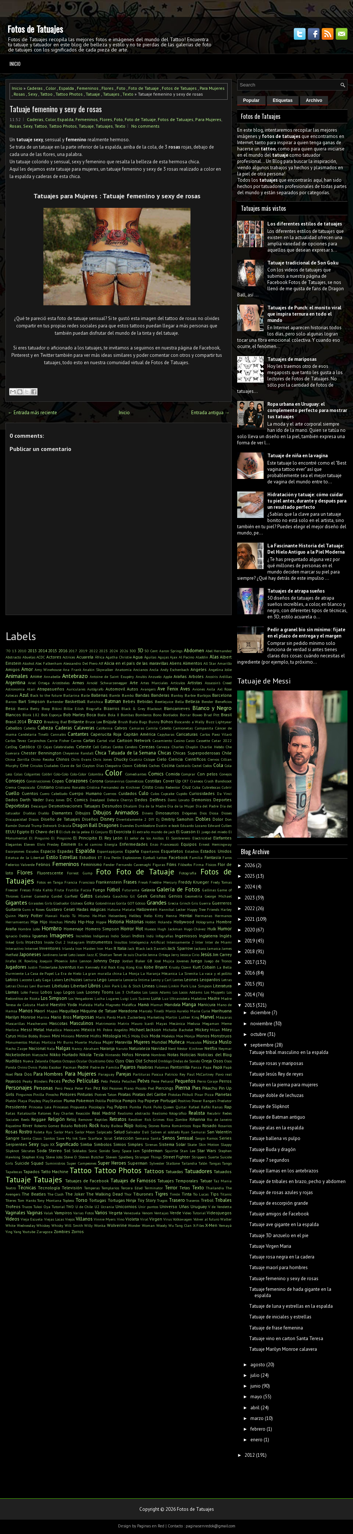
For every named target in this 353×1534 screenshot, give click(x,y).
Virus (167, 1219)
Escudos (32, 851)
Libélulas (60, 985)
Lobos (46, 992)
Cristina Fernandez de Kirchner (113, 787)
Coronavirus (114, 781)
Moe (179, 1035)
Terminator (154, 1187)
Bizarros (112, 708)
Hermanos (223, 915)
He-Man (99, 915)
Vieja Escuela (32, 1219)
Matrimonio (105, 1023)
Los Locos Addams (187, 992)
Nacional (37, 1048)
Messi (26, 1029)
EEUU (11, 831)
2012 (250, 1455)
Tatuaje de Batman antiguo (277, 1117)
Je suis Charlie (135, 954)
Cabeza (45, 728)
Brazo (35, 721)
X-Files (198, 1225)
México (88, 1029)
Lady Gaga (42, 979)
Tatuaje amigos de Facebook (279, 1214)
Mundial (159, 1042)
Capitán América (140, 734)
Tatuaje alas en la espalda (276, 1128)
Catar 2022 (222, 740)
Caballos (14, 728)
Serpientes (16, 1144)
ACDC (40, 657)
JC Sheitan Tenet (108, 954)
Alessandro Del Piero (80, 663)
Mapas (52, 1010)
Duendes (127, 825)
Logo (57, 992)
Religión (56, 1119)
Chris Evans (81, 759)
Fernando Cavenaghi (133, 864)
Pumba (135, 1106)
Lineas (148, 985)
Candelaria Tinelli (33, 734)
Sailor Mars (64, 1131)
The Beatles (34, 1194)
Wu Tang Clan (180, 1225)
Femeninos (88, 88)
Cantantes (78, 734)
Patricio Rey (175, 1074)
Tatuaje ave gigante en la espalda (284, 1224)
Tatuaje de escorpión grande (278, 1203)
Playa (22, 1100)
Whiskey (43, 1225)
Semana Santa (148, 1138)
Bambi (114, 695)
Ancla (153, 669)
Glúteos (77, 903)
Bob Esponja (51, 714)
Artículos (178, 682)
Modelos (168, 1035)
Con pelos (207, 774)
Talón (203, 1163)
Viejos (70, 1219)
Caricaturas (187, 734)
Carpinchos (37, 740)
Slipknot (12, 1150)
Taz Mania (223, 1180)
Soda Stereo (49, 1150)
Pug (110, 1106)
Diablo (43, 813)
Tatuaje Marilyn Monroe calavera (283, 1349)
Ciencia (175, 759)
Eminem (68, 844)
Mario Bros (61, 1017)
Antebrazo (75, 675)
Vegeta (115, 1212)
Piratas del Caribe (149, 1094)
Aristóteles (60, 682)
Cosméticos (134, 781)
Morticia (49, 1042)
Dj (158, 819)
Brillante (76, 721)
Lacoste (25, 979)
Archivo (314, 100)
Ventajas (161, 1212)
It (115, 948)
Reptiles (101, 1119)
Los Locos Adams (156, 992)
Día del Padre (207, 806)
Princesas (60, 1106)
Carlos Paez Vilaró (216, 734)
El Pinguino (39, 838)
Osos (218, 1060)
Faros (227, 857)
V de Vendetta (220, 1206)
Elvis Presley (48, 844)
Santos (49, 1138)
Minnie (82, 1035)
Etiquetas (283, 100)
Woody (161, 1225)
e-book (173, 825)
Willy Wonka (95, 1225)
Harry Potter (30, 915)
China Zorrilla (17, 759)
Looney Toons (100, 992)
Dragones (109, 825)
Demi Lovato (178, 799)
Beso (10, 708)
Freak (143, 882)
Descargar (39, 806)
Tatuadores (198, 1171)
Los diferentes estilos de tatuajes (304, 224)
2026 (124, 650)
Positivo (184, 1100)
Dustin (161, 825)
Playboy (34, 1100)
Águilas (150, 657)
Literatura (222, 985)
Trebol (207, 1200)
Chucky (121, 759)
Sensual (185, 1138)
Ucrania (107, 1206)
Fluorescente (50, 873)
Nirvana (142, 1054)
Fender (109, 864)
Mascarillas (15, 1023)
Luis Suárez (140, 998)
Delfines (158, 799)
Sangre (12, 1138)
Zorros (77, 1231)
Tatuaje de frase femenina (276, 1328)
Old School (146, 1060)
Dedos (141, 799)
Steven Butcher (91, 1157)
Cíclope (149, 759)
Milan (215, 1029)
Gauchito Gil (124, 896)
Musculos (194, 1042)
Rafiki (206, 1106)
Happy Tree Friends (203, 909)
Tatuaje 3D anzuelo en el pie (279, 1235)
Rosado (209, 1125)
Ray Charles (63, 1113)
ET (100, 857)
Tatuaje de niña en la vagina (297, 455)
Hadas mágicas (91, 909)
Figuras (159, 864)
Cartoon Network (134, 740)
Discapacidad (16, 819)
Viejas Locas (54, 1219)
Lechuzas (73, 979)
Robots (81, 1125)
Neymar (225, 1048)
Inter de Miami (218, 942)
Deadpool (97, 799)
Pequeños (185, 1081)
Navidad (159, 1048)
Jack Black (136, 948)
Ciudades (51, 765)
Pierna (182, 1087)
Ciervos (213, 759)
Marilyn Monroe (21, 1017)
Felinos (43, 864)
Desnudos (112, 806)
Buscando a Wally (189, 721)
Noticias (188, 1054)
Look (80, 992)
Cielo (162, 759)
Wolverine (117, 1225)
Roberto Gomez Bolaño (53, 1125)
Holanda (165, 921)
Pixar (199, 1094)
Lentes (177, 979)
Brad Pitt (212, 714)
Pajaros (128, 1067)
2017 (72, 650)
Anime (36, 676)
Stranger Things (148, 1157)
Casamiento (162, 740)
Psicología (97, 1106)
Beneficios (223, 701)
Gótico (140, 903)
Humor (225, 929)
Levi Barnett (39, 985)
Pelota (115, 1081)
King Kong (126, 967)
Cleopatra (113, 765)
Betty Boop (40, 708)
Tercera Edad (132, 1187)
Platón (11, 1100)
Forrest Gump (79, 873)
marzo (257, 1418)
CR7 (185, 781)
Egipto (23, 831)
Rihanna (197, 1119)
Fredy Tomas (221, 882)
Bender (207, 701)
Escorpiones (15, 851)
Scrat (108, 1138)
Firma (198, 864)
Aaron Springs (171, 650)
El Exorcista (120, 831)
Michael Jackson (145, 1029)
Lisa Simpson (200, 985)
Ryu (49, 1131)
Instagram (76, 942)
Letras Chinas (17, 985)
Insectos (33, 942)
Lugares (112, 998)
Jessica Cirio (189, 954)
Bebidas (145, 701)
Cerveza (163, 746)
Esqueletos (172, 851)
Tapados (31, 1171)
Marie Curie (200, 1010)
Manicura (206, 1004)
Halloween (146, 909)
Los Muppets (214, 992)
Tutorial (58, 1206)
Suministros (55, 1163)
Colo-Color (78, 774)
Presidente (16, 1106)
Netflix (210, 1048)
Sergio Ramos (206, 1138)
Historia (116, 922)
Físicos (211, 864)
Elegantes (14, 844)
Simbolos (103, 1144)
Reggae (38, 1119)
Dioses (226, 813)
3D (140, 650)
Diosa (213, 813)
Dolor (218, 819)
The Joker (74, 1194)
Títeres (11, 1200)
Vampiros (63, 1212)
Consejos (15, 781)
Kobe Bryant (155, 967)
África (99, 657)
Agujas (163, 657)
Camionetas (183, 728)
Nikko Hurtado (64, 1054)
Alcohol (28, 663)
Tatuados (223, 1171)
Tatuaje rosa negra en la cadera (281, 1257)
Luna (156, 998)
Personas (43, 1088)
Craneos (196, 781)
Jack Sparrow (180, 948)
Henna (171, 915)
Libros (94, 986)
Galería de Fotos (178, 889)
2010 (22, 650)
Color (51, 88)
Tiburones (143, 1194)
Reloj (71, 1119)
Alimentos (192, 663)
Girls (48, 903)
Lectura (89, 979)
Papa (207, 1067)
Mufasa (95, 1042)
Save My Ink (67, 1138)
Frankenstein (109, 882)
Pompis (129, 1100)
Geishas (158, 896)
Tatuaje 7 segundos (269, 1160)
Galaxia (148, 889)
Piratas (124, 1094)
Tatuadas (174, 1171)
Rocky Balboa (111, 1125)
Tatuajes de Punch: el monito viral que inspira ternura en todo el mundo (304, 314)
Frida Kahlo (42, 889)
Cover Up (172, 781)
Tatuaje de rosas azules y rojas (281, 1192)
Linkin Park (178, 985)
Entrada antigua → (210, 412)
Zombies (62, 1231)
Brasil (226, 714)
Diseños (90, 819)
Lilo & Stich (131, 985)
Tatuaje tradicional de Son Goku (302, 263)
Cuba (196, 787)
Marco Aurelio (177, 1010)
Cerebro (131, 746)
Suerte (213, 1157)
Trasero (177, 1200)
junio (255, 1386)
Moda (155, 1035)
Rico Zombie (177, 1119)
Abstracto (13, 657)
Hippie (101, 921)
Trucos (27, 1206)
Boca (91, 714)
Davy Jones (55, 799)
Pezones (115, 1088)
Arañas (180, 676)
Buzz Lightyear (219, 721)
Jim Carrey (222, 954)
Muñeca (176, 1042)
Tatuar (206, 1180)
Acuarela (84, 657)
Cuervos (110, 793)
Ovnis (32, 1067)
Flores (107, 88)
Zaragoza (44, 1231)
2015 (52, 650)
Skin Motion (209, 1144)
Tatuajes (111, 94)
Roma (165, 1125)
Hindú (70, 921)
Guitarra (13, 909)
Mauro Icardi (142, 1023)
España (132, 851)
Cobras (140, 765)
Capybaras (165, 734)
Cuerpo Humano (85, 793)
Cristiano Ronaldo (70, 787)
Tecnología (49, 1187)
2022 (93, 650)
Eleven (29, 844)
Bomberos (143, 714)
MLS (126, 1035)
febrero (257, 1429)
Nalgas (63, 1048)
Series (225, 1138)
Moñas (34, 1042)
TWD (70, 1206)
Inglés (226, 935)
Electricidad (201, 838)
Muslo (225, 1042)
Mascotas (58, 1023)
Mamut (156, 1004)
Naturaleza (139, 1048)
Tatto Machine (54, 1171)
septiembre (262, 1045)
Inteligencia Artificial (147, 942)
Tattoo (46, 94)
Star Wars (206, 1150)
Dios (203, 813)
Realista (197, 1113)
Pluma (69, 1100)
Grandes (157, 902)
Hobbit (150, 921)
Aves (185, 689)
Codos (207, 765)
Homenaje (73, 928)
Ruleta (38, 1131)
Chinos (62, 759)
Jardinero (50, 954)
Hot (139, 929)
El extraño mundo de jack (153, 831)
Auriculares (76, 689)
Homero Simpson (102, 928)
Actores (53, 657)
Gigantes (16, 902)
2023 (103, 650)
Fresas (25, 889)
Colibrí (47, 774)
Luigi (124, 998)
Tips (214, 1194)
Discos (34, 819)
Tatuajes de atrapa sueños (296, 591)
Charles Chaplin (185, 746)
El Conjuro (99, 831)
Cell (96, 746)
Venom (147, 1212)
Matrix (123, 1023)
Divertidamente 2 (131, 819)
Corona (96, 781)
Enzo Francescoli (164, 844)
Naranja (107, 1048)
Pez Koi (100, 1088)
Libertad (79, 985)
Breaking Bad (55, 721)
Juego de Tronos (218, 960)
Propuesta (78, 1106)
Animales (17, 675)
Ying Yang (13, 1231)
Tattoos (154, 1171)
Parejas (123, 1074)
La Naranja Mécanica (158, 973)
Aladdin (202, 657)
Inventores (50, 948)
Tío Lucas (200, 1194)
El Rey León (110, 838)
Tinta (187, 1194)
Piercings (165, 1088)
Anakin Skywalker (98, 669)
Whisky (57, 1225)
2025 (250, 876)
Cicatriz (135, 759)
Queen (168, 1106)
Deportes (222, 799)
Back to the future (46, 695)
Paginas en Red (150, 1525)
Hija (34, 921)
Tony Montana (49, 1200)
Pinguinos (24, 1094)
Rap (228, 1106)
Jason (80, 954)
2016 (62, 650)
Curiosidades (202, 793)
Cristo (147, 787)
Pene (155, 1081)
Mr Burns (65, 1042)
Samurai (198, 1131)
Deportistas (17, 806)
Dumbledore (145, 825)
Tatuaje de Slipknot (269, 1106)
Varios (101, 1213)
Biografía (93, 708)
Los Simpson (54, 998)
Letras (226, 979)
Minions (67, 1035)
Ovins (22, 1067)
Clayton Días (93, 765)
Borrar (185, 714)
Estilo (52, 857)
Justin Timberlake (42, 967)
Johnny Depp (107, 960)
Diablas (29, 813)
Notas (173, 1054)
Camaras (136, 728)
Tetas (184, 1187)
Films (171, 864)
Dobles (203, 819)
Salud (119, 1131)
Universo (168, 1206)
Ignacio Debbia (18, 935)
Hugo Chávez (195, 928)
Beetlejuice (164, 701)
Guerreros (222, 903)
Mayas (161, 1023)
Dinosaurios (167, 813)
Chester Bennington (41, 753)
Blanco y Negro (212, 707)
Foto (121, 88)
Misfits (95, 1035)
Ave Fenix (167, 689)
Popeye (152, 1100)
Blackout (154, 708)
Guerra (205, 903)
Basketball (75, 701)
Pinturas (85, 1094)
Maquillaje (69, 1010)
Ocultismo (97, 1060)
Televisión (72, 1187)
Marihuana (221, 1010)
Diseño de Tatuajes (61, 819)
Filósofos (185, 864)
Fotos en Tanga (50, 882)
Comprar (188, 774)
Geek (142, 896)
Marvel (207, 1017)
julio (255, 1375)
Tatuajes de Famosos (133, 1181)
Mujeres (142, 1042)
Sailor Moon (85, 1131)
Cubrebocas (211, 787)
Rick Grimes (155, 1119)
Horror (127, 929)
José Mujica (164, 960)
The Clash (55, 1194)
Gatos (86, 896)
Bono (157, 714)
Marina (43, 1017)
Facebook (178, 857)
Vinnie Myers (104, 1219)
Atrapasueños (50, 689)
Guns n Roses (33, 909)
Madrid (43, 1004)
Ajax (173, 657)
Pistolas (174, 1094)
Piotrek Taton (106, 1094)
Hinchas (56, 921)
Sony (116, 1150)
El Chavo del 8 (44, 831)
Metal (38, 1029)
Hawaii (51, 915)
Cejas (47, 746)
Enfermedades (134, 844)
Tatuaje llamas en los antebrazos (283, 1171)
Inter (199, 942)
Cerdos (118, 746)
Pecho (68, 1081)
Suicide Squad (29, 1163)
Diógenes (189, 813)
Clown (127, 765)
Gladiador (61, 903)
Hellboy (135, 915)
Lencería (115, 979)
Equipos (189, 844)
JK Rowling (28, 960)
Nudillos (14, 1060)
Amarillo (224, 663)
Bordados (170, 714)
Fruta (59, 889)
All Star (209, 663)
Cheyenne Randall (78, 753)
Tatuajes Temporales (177, 1180)
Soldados (79, 1150)
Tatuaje (93, 94)
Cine (24, 765)
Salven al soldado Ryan (170, 1131)
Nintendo (112, 1054)
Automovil (115, 689)
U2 (97, 1206)
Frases (130, 882)
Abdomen (194, 650)
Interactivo (15, 948)
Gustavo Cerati (60, 909)
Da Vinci (224, 793)
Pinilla (38, 1094)
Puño (157, 1106)
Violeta (132, 1219)
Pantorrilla (180, 1067)
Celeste (83, 746)
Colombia (95, 774)
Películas (87, 1080)
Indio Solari (121, 935)
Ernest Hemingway (215, 844)
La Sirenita (188, 973)
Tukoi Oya (41, 1206)
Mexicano (71, 1029)
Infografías (164, 935)
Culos (155, 793)
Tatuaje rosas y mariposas (276, 1063)
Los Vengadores (80, 998)
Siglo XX (47, 1144)
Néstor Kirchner (190, 1048)
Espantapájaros (110, 851)
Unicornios (126, 1206)
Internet (31, 948)
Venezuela (132, 1212)
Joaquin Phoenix (54, 960)
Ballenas (99, 695)
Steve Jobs (54, 1157)
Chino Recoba (42, 759)
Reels (25, 1119)
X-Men (211, 1225)
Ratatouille (26, 1113)
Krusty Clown (180, 967)
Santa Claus (31, 1138)
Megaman (210, 1023)
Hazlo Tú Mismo (74, 915)
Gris (195, 903)
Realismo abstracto (134, 1113)
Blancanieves (177, 708)
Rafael (194, 1106)
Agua (138, 657)
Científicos (195, 759)
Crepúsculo (26, 787)
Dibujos (82, 813)
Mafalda (86, 1004)
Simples (135, 1144)
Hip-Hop (86, 921)
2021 (250, 919)
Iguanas (40, 935)
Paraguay (106, 1074)
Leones (191, 979)
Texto (127, 94)
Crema (11, 787)
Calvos (120, 728)
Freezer (12, 889)
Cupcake (167, 793)
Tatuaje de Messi (264, 681)
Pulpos (121, 1106)
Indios (138, 935)
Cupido (181, 793)
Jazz (90, 954)
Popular (251, 100)
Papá (217, 1067)
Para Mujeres (212, 88)
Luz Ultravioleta (176, 998)
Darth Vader (31, 799)
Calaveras (84, 728)
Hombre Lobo (29, 928)
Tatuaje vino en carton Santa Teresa (286, 1338)
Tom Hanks (27, 1200)
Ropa (197, 1125)
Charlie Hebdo (212, 746)
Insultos (120, 942)
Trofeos (13, 1206)
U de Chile (84, 1206)
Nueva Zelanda (35, 1060)
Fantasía (212, 857)
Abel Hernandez (219, 650)
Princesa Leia (40, 1106)
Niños (127, 1054)
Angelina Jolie (220, 669)
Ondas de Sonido (186, 1060)
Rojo (128, 1125)
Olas (129, 1060)
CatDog (11, 746)
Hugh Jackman (169, 928)
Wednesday (26, 1225)
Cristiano (45, 787)
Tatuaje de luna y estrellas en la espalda (291, 1306)
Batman (113, 701)
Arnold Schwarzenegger (107, 682)
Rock (94, 1125)
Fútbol (113, 890)
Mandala (172, 1004)
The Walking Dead (104, 1194)
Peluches (129, 1081)
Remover (85, 1119)
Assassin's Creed (218, 682)
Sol (67, 1150)
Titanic (226, 1194)
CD (39, 746)
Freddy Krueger (193, 882)
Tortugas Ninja (122, 1200)
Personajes (19, 1087)
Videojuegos (219, 1212)
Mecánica (177, 1023)
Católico (27, 746)
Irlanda (68, 948)
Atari (31, 689)
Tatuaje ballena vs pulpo (274, 1138)
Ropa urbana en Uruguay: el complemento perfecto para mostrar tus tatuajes (307, 410)
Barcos (11, 701)
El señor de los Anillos (144, 838)
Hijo (43, 921)
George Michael (218, 896)
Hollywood (184, 921)
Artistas (195, 682)
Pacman (69, 1067)
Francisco (87, 882)
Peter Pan (83, 1088)
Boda (101, 714)
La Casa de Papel (39, 973)
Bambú (128, 695)
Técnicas (27, 1188)
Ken (80, 967)
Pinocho (52, 1094)
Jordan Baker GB (137, 960)
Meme (226, 1023)
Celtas (106, 746)
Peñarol (167, 1081)
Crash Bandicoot (218, 781)
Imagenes (62, 935)
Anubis (141, 676)
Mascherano (37, 1023)
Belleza (192, 701)
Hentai (185, 915)
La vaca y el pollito (215, 973)
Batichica (95, 701)
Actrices (69, 657)
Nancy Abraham (85, 1048)
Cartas (89, 740)
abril (255, 1408)
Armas (78, 682)
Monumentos (16, 1042)
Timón (175, 1194)
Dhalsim (130, 806)
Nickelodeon (18, 1054)
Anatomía (123, 669)
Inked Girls (15, 942)
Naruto (122, 1048)
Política (114, 1100)
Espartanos (150, 851)
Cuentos (30, 793)
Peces (55, 1081)
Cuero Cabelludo (53, 793)
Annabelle (52, 676)
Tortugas (97, 1200)
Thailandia (215, 1187)
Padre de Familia (104, 1067)
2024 (113, 650)
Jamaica (214, 948)
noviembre (261, 1023)
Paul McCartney (200, 1074)
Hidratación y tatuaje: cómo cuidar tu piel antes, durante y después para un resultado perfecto (306, 500)
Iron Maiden (85, 948)
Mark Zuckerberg (131, 1017)
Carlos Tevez (16, 740)
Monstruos (221, 1035)
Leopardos (210, 979)
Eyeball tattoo (155, 857)
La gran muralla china (102, 973)
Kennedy (92, 967)
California (104, 728)
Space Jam (131, 1150)
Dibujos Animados (116, 812)
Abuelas (28, 657)
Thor (128, 1194)
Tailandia (189, 1163)
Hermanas (203, 915)
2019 (83, 650)
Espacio (48, 851)
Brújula (110, 721)
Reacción (83, 1113)
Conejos (226, 774)
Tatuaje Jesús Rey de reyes (276, 1074)
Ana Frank (72, 669)
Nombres (158, 1054)
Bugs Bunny (149, 721)
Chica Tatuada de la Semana (125, 753)
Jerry (175, 954)
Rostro (25, 1132)
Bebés (129, 701)
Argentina (15, 682)
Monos (203, 1035)
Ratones (44, 1113)
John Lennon (81, 960)
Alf (101, 663)
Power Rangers (204, 1100)
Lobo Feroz (30, 992)
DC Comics (77, 799)
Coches (154, 765)
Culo (144, 793)
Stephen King (33, 1157)
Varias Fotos (83, 1212)
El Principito (85, 838)
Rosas (19, 94)
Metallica (54, 1029)
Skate (192, 1144)
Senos (168, 1138)
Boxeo (197, 714)
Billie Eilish (74, 708)
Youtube (28, 1231)
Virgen (155, 1219)
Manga (189, 1004)
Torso (81, 1200)
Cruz (186, 787)
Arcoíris (212, 676)
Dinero (147, 813)
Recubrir (214, 1113)
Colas (18, 774)
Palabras (145, 1067)
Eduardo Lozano (193, 825)
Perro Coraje (207, 1081)
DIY (151, 819)
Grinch (185, 903)
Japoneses (30, 954)
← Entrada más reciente (32, 412)
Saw (82, 1138)
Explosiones (131, 857)
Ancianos (140, 669)
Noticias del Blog (214, 1054)
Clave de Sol (70, 765)
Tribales (223, 1200)
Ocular (82, 1060)
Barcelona (222, 695)
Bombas (127, 714)
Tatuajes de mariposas (292, 359)
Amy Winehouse (48, 669)
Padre (83, 1067)
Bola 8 (113, 714)
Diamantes (62, 813)
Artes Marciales (154, 682)
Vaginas (35, 1213)
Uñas (184, 1206)
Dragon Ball (84, 825)
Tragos (162, 1200)
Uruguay (198, 1206)
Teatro (11, 1187)
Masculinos (81, 1023)
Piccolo (140, 1088)
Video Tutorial (194, 1212)
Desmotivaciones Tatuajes (74, 806)
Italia (121, 948)
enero (256, 1440)
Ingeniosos (186, 935)
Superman (137, 1163)
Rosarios (225, 1125)
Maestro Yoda (63, 1004)
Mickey (201, 1029)
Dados (12, 799)
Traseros (192, 1200)
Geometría (193, 896)
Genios (175, 896)
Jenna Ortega (159, 954)
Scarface (95, 1138)
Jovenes (182, 960)
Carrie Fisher (58, 740)
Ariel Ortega (39, 682)
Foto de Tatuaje (143, 88)
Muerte (81, 1042)
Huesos (150, 928)
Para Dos (23, 1074)
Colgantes (32, 774)
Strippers (199, 1157)
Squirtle (171, 1150)
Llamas (12, 992)
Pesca (68, 1088)
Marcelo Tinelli (151, 1010)
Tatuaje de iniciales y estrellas (280, 1317)
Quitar (181, 1106)
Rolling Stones (147, 1125)
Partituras (141, 1074)
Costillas (153, 781)
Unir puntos (148, 1206)
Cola (218, 765)
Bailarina (71, 695)
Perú (59, 1088)
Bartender (55, 701)
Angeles (198, 669)
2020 (250, 930)
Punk (147, 1106)
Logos (69, 992)
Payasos (13, 1081)
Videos (12, 1219)
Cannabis (58, 734)
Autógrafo (95, 689)
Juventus (67, 967)
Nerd (172, 1048)
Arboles (196, 676)
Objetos (55, 1060)
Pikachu (209, 1088)
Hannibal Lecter (172, 909)
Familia (196, 857)
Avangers (148, 689)
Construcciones (38, 781)
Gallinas (209, 889)
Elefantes (222, 838)
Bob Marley (74, 714)
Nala (51, 1048)
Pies (196, 1088)
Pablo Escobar (50, 1067)
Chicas (164, 753)
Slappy (226, 1144)
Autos (132, 689)
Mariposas (83, 1017)
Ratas (10, 1113)
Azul (24, 695)
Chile (227, 753)
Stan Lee (187, 1150)
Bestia (23, 708)
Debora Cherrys (120, 799)
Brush (123, 721)
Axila (211, 689)
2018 (250, 951)
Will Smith (74, 1225)
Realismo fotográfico (169, 1113)
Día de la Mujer (180, 806)
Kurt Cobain (204, 967)
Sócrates (28, 1150)
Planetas (223, 1094)
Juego (196, 960)
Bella (179, 701)
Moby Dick (139, 1035)
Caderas (35, 88)
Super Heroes (112, 1163)
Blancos (13, 714)
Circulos (36, 765)
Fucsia (86, 889)
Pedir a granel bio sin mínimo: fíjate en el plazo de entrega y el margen (306, 632)
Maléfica (129, 1004)
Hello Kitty (153, 915)
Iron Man (104, 948)
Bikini (57, 708)
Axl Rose (224, 689)
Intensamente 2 (180, 942)
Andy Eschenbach (174, 669)
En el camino (90, 844)
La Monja (131, 973)
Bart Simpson (31, 701)
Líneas (161, 985)
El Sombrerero (178, 838)
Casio (190, 740)
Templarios (110, 1187)
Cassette (203, 740)
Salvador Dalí (137, 1131)
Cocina (168, 765)
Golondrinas (105, 903)
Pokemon (85, 1100)
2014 (42, 650)
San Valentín (219, 1131)
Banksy (177, 695)
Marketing (155, 1017)
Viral (144, 1219)
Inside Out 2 (55, 942)
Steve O (70, 1157)
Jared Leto (67, 954)
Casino (179, 740)
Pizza (209, 1094)
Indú (150, 935)
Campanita (204, 728)
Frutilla (72, 889)
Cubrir (227, 787)
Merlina (12, 1029)
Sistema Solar (172, 1144)
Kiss (139, 967)
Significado (67, 1144)
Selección (123, 1138)
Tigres (161, 1194)
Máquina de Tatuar (98, 1010)
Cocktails (183, 765)
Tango (227, 1163)
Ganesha (42, 896)
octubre (258, 1034)
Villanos (84, 1219)
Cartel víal (106, 740)
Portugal (168, 1100)
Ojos (119, 1060)
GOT (131, 903)
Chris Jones (102, 759)
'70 (8, 650)
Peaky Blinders (34, 1081)
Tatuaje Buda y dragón (272, 1149)
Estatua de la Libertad (25, 857)
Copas (58, 781)
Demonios (201, 799)
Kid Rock (108, 967)
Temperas (92, 1187)
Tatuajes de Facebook (87, 1180)
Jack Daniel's (156, 948)
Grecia (173, 903)
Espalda (66, 88)
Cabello (30, 728)
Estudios (87, 857)
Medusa (193, 1023)
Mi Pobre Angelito (112, 1029)
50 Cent (151, 650)
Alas (214, 657)
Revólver (135, 1119)
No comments (145, 126)
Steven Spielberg (119, 1157)
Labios (12, 979)
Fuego (99, 889)
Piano (128, 1088)
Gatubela (102, 896)
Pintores (68, 1094)
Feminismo (91, 864)
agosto (257, 1364)
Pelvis (144, 1081)
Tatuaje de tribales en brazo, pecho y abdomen (297, 1181)
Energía (110, 844)
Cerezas (147, 746)
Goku (89, 903)
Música (210, 1042)
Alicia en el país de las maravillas (136, 663)
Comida (172, 774)
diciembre (260, 1012)
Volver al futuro (206, 1219)
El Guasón (186, 831)
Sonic (92, 1150)
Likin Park (110, 985)
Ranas (217, 1106)
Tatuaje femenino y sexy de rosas (56, 109)
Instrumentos (99, 942)
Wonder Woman (141, 1225)
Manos (26, 1011)
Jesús (206, 954)
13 (14, 650)
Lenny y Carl (161, 979)
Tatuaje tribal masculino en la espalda (288, 1052)
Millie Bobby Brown (33, 1035)
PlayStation (52, 1100)
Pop (140, 1100)
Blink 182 (30, 714)
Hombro (52, 928)
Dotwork (50, 825)
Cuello (12, 793)
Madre (214, 998)
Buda (133, 721)
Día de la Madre (152, 806)
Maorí (39, 1010)
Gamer (26, 896)
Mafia (99, 1004)
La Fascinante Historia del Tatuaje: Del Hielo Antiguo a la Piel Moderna (306, 549)
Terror (171, 1188)
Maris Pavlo (106, 1017)
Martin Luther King (182, 1017)
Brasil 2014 (16, 721)
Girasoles (36, 903)
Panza (196, 1067)
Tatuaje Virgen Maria (270, 1246)
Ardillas (225, 676)
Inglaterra (208, 935)
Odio (110, 1060)
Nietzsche (40, 1054)
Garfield (71, 896)
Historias (135, 922)
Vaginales (15, 1213)
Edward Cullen (220, 825)
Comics (156, 774)
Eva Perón (112, 857)
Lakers (57, 979)
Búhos (167, 721)
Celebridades (64, 746)
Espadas (65, 851)
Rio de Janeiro (219, 1119)
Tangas (215, 1163)
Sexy (32, 94)
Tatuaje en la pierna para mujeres (283, 1085)
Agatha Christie (119, 657)
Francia (70, 882)
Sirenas (151, 1144)
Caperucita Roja (105, 734)
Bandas (142, 695)
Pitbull (187, 1094)
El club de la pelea (74, 831)
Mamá (143, 1004)
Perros (225, 1081)
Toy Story (147, 1200)
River (27, 1125)
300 (132, 650)
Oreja (206, 1060)
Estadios (192, 851)
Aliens (176, 663)
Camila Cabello (158, 728)
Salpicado (104, 1131)
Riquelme (13, 1125)
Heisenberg (117, 915)
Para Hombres (48, 1074)
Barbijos (204, 695)
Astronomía (15, 689)
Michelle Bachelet (178, 1029)
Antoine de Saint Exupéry (112, 676)
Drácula (64, 825)
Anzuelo (154, 676)
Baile (85, 695)
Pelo (104, 1081)
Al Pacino (187, 657)
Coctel (197, 765)
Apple (167, 676)
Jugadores (16, 967)
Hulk (211, 928)
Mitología (112, 1035)
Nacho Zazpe (16, 1048)
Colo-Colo (61, 774)
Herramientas (17, 921)
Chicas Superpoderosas (196, 753)
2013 (32, 650)
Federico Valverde (20, 864)
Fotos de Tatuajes (35, 28)
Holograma (205, 921)
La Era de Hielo (68, 973)
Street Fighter (176, 1157)
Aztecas (12, 695)
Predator (224, 1100)
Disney (107, 819)
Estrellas (69, 857)
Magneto (113, 1004)
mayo (256, 1396)
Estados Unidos (216, 851)
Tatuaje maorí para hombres (278, 1267)
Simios (119, 1144)
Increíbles (83, 935)
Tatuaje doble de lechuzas (276, 1095)
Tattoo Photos (69, 94)
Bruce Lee (93, 721)
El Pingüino (61, 838)
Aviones (198, 689)
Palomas (161, 1067)
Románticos (181, 1125)
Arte (134, 682)
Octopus (69, 1060)
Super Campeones (81, 1163)
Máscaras (224, 1017)
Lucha (100, 998)
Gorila (121, 903)
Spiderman (152, 1150)
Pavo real (223, 1074)
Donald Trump (30, 825)
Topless (68, 1200)
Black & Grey (133, 708)
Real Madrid (103, 1113)
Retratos (118, 1119)
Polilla (100, 1100)
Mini (56, 1035)
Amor (27, 669)
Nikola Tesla (91, 1054)
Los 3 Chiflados (127, 992)
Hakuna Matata (121, 909)
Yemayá (225, 1225)
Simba (86, 1144)
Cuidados (127, 793)
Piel (151, 1088)
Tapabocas (14, 1171)
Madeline (198, 998)
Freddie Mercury (162, 882)
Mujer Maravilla (117, 1042)
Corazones (76, 781)
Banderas (160, 695)
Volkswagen (182, 1219)
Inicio (15, 63)
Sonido (104, 1150)
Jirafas (11, 960)
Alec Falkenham (48, 663)
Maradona (128, 1010)
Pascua (157, 1074)
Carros (76, 740)
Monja (189, 1035)
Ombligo (165, 1060)
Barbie (190, 695)
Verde (175, 1212)
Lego (102, 979)
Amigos (13, 669)
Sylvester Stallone (164, 1163)
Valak (48, 1212)
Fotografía (187, 873)
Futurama (130, 889)
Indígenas (101, 935)
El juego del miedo (212, 831)
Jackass (200, 948)
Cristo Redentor (167, 787)
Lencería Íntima (136, 979)
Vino (120, 1219)
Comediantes (135, 774)
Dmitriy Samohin (177, 819)
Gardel (56, 896)
